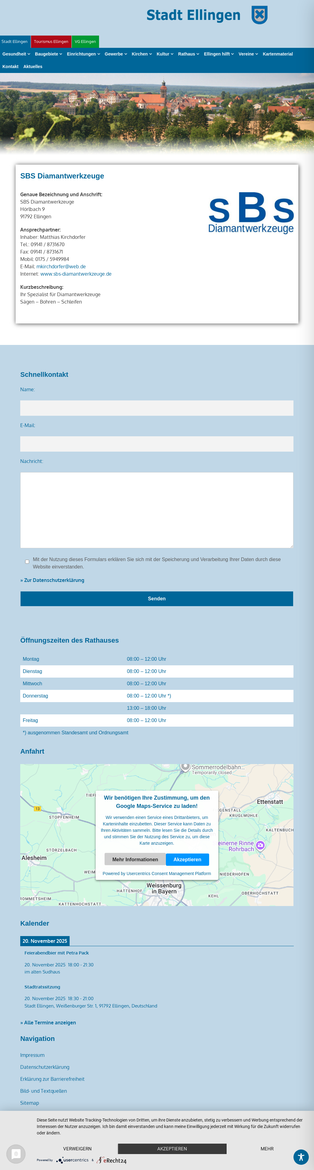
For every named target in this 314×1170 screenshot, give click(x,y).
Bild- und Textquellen (43, 1091)
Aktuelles (32, 66)
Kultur (163, 54)
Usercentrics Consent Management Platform (169, 873)
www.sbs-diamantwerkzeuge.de (76, 274)
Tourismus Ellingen (51, 41)
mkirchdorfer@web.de (61, 266)
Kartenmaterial (278, 54)
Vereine (246, 54)
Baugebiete (46, 54)
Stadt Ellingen (15, 41)
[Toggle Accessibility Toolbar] (301, 1157)
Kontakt (10, 66)
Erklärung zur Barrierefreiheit (52, 1079)
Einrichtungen (81, 54)
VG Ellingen (85, 41)
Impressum (32, 1055)
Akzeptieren (187, 859)
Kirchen (140, 54)
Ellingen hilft (217, 54)
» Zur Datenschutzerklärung (52, 580)
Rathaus (186, 54)
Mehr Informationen (135, 859)
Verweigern (77, 1149)
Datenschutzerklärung (44, 1067)
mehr (267, 1149)
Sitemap (29, 1103)
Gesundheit (14, 54)
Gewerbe (114, 54)
